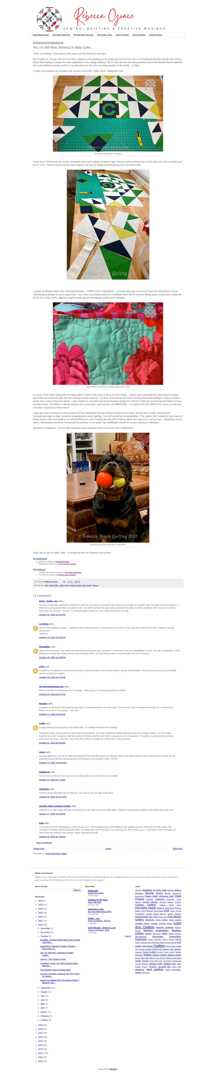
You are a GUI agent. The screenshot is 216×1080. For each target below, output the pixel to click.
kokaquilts (93, 890)
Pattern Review (168, 940)
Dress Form (140, 911)
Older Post (177, 848)
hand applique (155, 969)
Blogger (113, 1069)
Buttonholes (139, 896)
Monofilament (140, 937)
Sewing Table (140, 958)
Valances (145, 964)
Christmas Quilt (166, 896)
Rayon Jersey (171, 946)
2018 (40, 1029)
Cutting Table (167, 905)
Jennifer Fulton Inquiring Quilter (55, 806)
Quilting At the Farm (98, 900)
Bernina (149, 893)
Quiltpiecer (44, 772)
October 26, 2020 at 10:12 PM (53, 797)
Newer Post (39, 848)
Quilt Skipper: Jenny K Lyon (102, 928)
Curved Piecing (150, 902)
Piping (137, 943)
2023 (40, 912)
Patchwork (141, 939)
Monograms (157, 936)
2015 (40, 1041)
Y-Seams (152, 966)
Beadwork (139, 893)
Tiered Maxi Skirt (155, 961)
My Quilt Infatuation (73, 572)
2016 (40, 1037)
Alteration (138, 890)
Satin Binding (175, 949)
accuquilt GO (164, 966)
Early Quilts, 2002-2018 (61, 35)
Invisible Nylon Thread (146, 923)
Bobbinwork (176, 893)
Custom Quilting (145, 904)
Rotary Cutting (145, 949)
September (46, 988)
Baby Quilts (161, 890)
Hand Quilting (162, 920)
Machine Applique (164, 927)
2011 (40, 1057)
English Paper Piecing (156, 914)
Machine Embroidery (156, 930)
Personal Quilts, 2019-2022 (83, 35)
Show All (128, 936)
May (43, 1004)
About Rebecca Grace (41, 35)
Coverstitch (171, 899)
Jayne (42, 752)
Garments (149, 920)
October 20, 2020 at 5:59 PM (52, 657)
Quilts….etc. (94, 918)
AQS (47, 585)
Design (152, 908)
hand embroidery (173, 970)
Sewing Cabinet (159, 955)
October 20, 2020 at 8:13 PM (52, 677)
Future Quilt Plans (139, 35)
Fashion (177, 914)
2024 (40, 908)
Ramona (43, 703)
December (46, 928)
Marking (148, 934)
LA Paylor (44, 624)
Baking (178, 890)
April (43, 1008)
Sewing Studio (174, 955)
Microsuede (156, 934)
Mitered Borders (175, 934)
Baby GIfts (54, 585)
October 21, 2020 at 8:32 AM (52, 714)
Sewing (147, 954)
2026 (40, 900)
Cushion (178, 902)
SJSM (42, 723)
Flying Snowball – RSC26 (99, 921)
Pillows (178, 940)
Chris (42, 666)
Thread (145, 961)
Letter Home (64, 585)
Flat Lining (163, 917)
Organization (175, 936)
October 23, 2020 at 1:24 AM (52, 780)
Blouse (167, 893)
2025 (40, 904)
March (44, 1012)
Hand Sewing (175, 920)
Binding (159, 893)
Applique (147, 890)
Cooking (149, 899)
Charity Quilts (151, 896)
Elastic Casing (175, 911)
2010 (40, 1061)
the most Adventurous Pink (99, 911)
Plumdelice (44, 646)
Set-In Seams (169, 952)
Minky (165, 933)
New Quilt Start (94, 902)
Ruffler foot (157, 949)
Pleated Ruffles (146, 943)
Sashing (165, 949)
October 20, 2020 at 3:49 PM (52, 637)
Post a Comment (44, 842)
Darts (179, 905)
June (43, 1000)
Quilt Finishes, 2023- (104, 35)
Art (154, 890)
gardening (139, 969)
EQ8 (166, 910)
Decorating (141, 908)
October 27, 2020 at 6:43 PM (52, 814)
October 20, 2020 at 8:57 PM (52, 694)
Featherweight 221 (143, 917)
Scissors (138, 952)
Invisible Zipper (165, 924)
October (45, 936)
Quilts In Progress (122, 35)
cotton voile (176, 967)
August (44, 992)
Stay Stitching (161, 958)
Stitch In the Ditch (173, 958)
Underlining (167, 961)
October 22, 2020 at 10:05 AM (52, 763)
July (43, 996)
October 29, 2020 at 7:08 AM (52, 836)
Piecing (95, 585)
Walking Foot (169, 964)
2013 (40, 1049)
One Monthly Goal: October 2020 (55, 970)
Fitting (155, 917)
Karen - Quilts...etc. (48, 601)
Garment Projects (155, 35)
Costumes (159, 899)
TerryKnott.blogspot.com (51, 686)
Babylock (171, 890)
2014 (40, 1045)
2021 (40, 921)
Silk (147, 958)
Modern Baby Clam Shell (81, 585)
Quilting (159, 946)
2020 (40, 925)
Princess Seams (170, 943)
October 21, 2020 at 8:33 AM (52, 743)
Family (170, 914)
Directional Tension (173, 908)
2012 (40, 1053)
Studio (138, 961)
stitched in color (96, 909)
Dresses (149, 911)
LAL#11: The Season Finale (53, 959)
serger (138, 972)
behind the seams (96, 893)
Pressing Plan (158, 943)
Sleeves (152, 958)
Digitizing (160, 908)
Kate (41, 823)
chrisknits (44, 789)
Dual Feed (158, 911)
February (45, 1016)
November (46, 932)
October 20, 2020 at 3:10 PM (52, 614)
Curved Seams (166, 902)
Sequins (160, 952)
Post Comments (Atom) (56, 853)
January (45, 1020)
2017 (40, 1033)
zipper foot (145, 973)
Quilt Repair (147, 946)
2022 (40, 917)
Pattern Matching (154, 940)
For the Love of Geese (67, 575)
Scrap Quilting (149, 952)
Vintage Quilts (155, 964)
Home (108, 848)
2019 (40, 1025)
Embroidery (140, 914)
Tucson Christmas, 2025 (98, 930)
